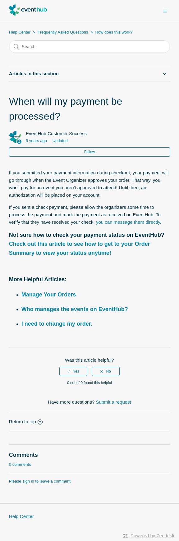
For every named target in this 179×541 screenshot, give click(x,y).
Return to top (26, 421)
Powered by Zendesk (152, 535)
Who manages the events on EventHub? (74, 309)
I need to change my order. (56, 324)
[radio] (73, 371)
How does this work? (113, 32)
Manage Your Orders (48, 294)
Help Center (19, 32)
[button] (165, 11)
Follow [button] (89, 152)
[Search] (89, 46)
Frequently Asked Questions (63, 32)
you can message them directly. (128, 222)
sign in (28, 481)
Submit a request (113, 402)
